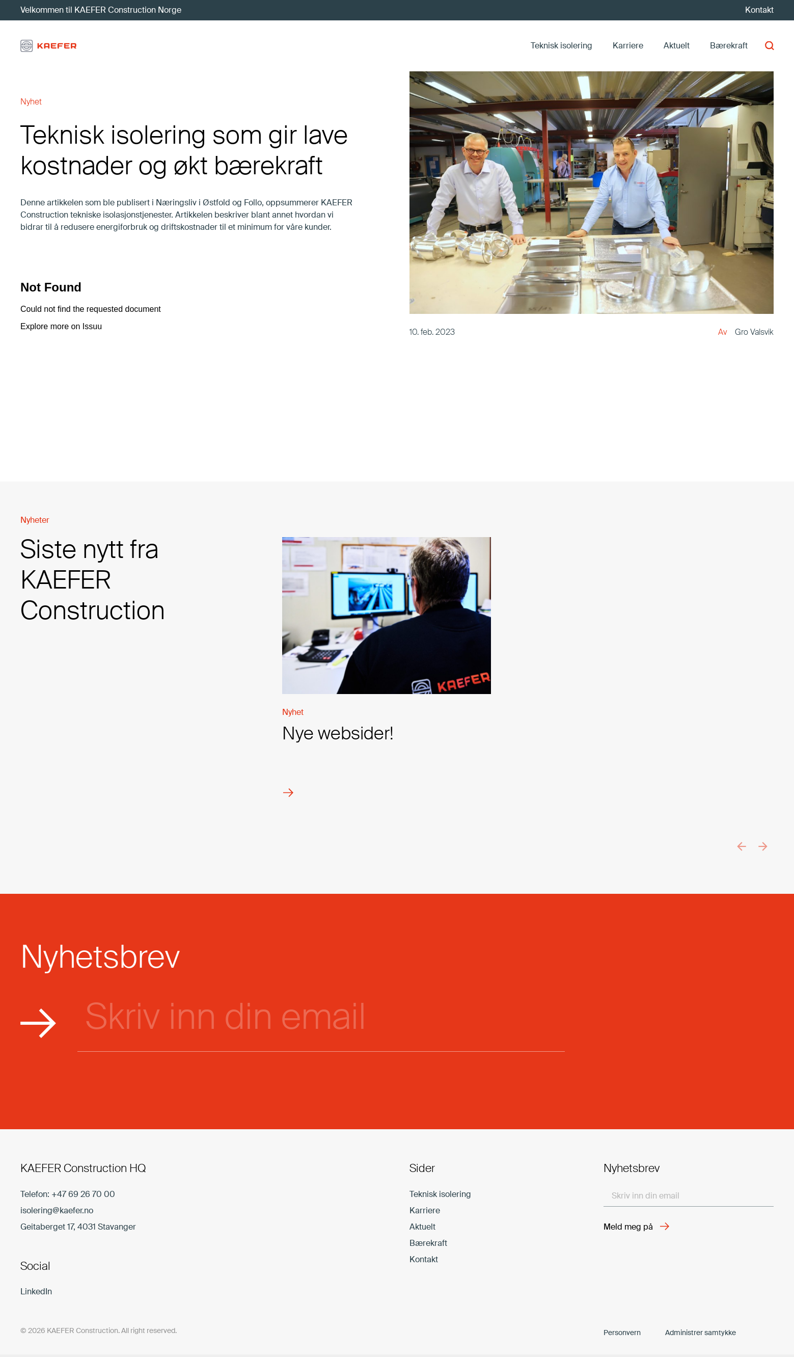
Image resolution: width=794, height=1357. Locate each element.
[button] (768, 46)
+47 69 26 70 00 (83, 1194)
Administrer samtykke (700, 1332)
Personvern (622, 1332)
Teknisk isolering (440, 1194)
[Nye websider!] (386, 679)
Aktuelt (422, 1226)
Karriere (424, 1210)
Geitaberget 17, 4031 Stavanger (78, 1226)
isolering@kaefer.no (56, 1210)
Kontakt (423, 1259)
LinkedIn (36, 1291)
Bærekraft (428, 1243)
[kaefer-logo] (48, 46)
